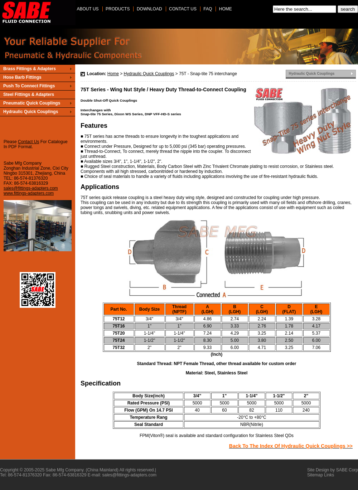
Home (225, 8)
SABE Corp (347, 469)
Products (118, 8)
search (347, 9)
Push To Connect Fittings (29, 85)
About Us (88, 8)
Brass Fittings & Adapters (29, 68)
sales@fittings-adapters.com (31, 188)
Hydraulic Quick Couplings (149, 73)
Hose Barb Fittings (22, 77)
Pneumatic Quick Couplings (31, 103)
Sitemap (315, 474)
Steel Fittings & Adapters (28, 94)
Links (329, 474)
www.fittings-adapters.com (29, 193)
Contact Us (183, 8)
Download (149, 8)
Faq (207, 8)
